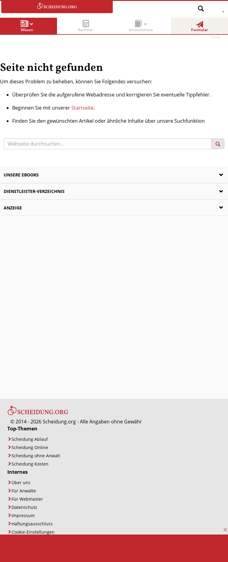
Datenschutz (24, 507)
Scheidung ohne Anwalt (36, 456)
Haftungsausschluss (32, 524)
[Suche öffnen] (200, 6)
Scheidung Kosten (30, 464)
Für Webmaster (27, 499)
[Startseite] (37, 414)
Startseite (82, 107)
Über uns (21, 482)
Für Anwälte (24, 491)
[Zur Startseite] (57, 7)
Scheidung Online (30, 447)
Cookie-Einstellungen (33, 532)
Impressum (23, 515)
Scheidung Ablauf (30, 439)
